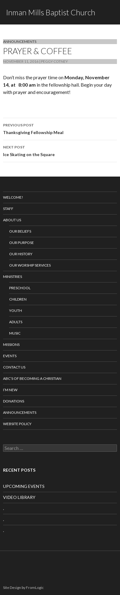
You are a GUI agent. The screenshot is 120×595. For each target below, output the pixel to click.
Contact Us (14, 367)
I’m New (10, 389)
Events (9, 356)
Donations (13, 401)
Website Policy (17, 423)
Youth (15, 310)
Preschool (20, 288)
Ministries (12, 276)
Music (14, 333)
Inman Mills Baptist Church (50, 12)
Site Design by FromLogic (23, 587)
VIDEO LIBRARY (19, 497)
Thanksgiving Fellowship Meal (60, 128)
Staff (8, 208)
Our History (20, 254)
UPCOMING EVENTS (24, 486)
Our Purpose (21, 242)
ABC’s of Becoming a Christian (32, 378)
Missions (11, 344)
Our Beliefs (20, 231)
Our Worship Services (30, 265)
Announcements (19, 41)
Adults (15, 322)
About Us (12, 220)
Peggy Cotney (54, 61)
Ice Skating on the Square (60, 150)
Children (18, 299)
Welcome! (13, 197)
